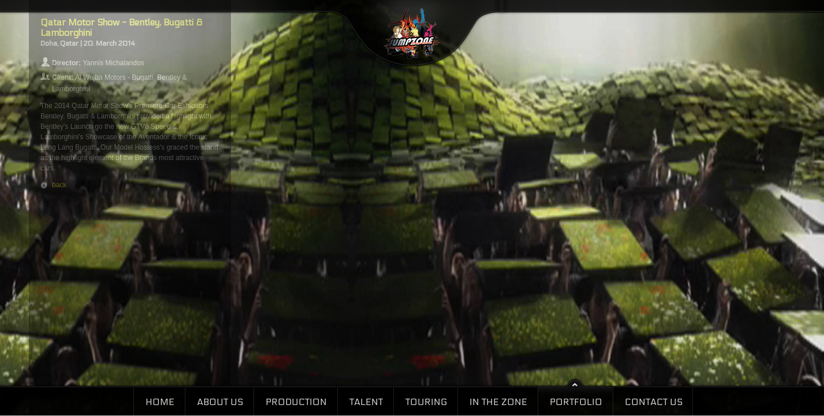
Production (296, 401)
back (59, 185)
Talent (366, 401)
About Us (220, 401)
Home (160, 401)
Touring (426, 401)
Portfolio (576, 401)
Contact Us (654, 401)
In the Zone (498, 401)
